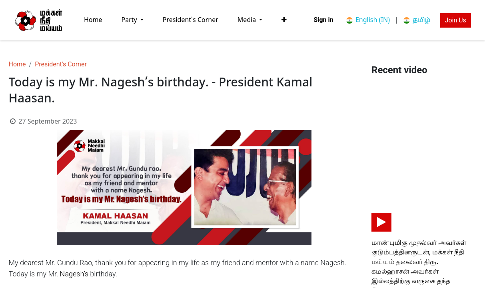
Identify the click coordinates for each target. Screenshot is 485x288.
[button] (284, 20)
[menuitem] (93, 20)
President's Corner (61, 64)
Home (17, 64)
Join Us (455, 20)
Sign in (323, 20)
